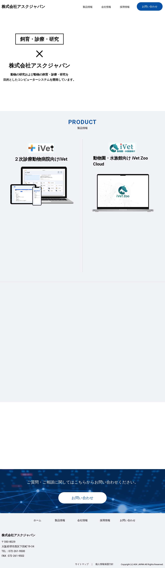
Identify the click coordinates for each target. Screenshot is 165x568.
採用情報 (125, 6)
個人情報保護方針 (104, 564)
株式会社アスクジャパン (23, 6)
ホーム (37, 520)
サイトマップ (82, 564)
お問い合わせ (149, 6)
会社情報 (106, 6)
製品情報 (87, 6)
